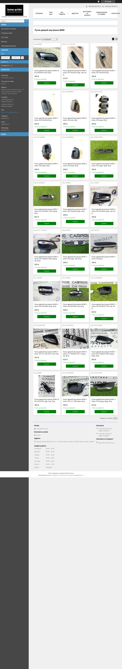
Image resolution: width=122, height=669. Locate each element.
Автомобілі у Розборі (8, 29)
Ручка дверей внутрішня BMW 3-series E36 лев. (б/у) (75, 119)
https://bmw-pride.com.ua (10, 112)
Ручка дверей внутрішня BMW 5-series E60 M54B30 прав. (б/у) (46, 305)
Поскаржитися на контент (58, 475)
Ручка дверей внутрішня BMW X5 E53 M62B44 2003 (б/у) (46, 72)
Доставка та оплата (87, 13)
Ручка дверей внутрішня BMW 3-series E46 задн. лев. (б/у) (75, 258)
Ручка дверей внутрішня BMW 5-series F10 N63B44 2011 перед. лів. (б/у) (75, 354)
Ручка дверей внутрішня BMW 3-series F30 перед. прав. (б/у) (104, 400)
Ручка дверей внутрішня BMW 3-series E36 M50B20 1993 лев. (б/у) (104, 306)
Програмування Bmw (8, 46)
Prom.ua (71, 473)
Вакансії (4, 42)
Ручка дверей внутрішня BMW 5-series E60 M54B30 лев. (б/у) (75, 305)
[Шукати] (26, 21)
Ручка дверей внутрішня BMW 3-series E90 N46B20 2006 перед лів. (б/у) (46, 259)
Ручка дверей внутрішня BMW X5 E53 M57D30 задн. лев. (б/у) (46, 400)
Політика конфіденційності (75, 475)
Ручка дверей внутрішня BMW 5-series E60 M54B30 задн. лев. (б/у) (104, 211)
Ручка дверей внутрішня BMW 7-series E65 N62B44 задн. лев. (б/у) (75, 73)
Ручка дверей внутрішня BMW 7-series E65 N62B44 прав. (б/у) (75, 210)
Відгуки (75, 13)
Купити (46, 83)
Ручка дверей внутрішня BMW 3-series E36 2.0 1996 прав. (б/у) (75, 400)
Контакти (116, 13)
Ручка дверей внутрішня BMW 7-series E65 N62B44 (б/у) (104, 72)
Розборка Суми (6, 33)
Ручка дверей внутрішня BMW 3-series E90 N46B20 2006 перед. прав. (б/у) (104, 354)
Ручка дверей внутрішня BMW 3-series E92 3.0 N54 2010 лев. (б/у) (46, 353)
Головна (39, 13)
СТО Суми (4, 37)
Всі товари (62, 13)
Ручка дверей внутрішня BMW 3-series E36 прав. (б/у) (104, 119)
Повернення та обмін (101, 13)
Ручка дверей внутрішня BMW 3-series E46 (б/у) (104, 258)
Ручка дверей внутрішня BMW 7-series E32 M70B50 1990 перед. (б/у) (46, 211)
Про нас (50, 13)
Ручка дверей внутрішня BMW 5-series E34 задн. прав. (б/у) (104, 165)
